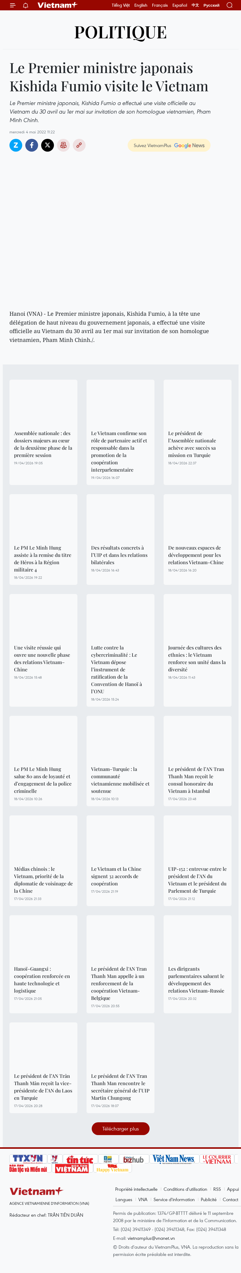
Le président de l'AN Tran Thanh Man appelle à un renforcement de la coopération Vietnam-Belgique (119, 983)
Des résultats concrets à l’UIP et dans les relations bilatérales (119, 554)
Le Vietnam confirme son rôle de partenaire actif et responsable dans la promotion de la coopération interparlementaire (119, 451)
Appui (233, 1189)
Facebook (31, 145)
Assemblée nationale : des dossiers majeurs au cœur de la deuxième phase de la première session (43, 444)
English (140, 5)
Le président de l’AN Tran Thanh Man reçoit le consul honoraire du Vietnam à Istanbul (196, 780)
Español (179, 5)
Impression (63, 145)
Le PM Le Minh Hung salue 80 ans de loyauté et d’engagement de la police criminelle (43, 780)
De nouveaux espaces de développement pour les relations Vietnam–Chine (196, 554)
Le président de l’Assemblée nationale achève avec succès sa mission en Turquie (192, 444)
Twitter (47, 145)
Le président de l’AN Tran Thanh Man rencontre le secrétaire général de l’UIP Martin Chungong (120, 1087)
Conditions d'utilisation (185, 1189)
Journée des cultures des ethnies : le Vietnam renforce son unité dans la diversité (197, 658)
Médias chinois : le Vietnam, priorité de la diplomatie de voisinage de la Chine (43, 880)
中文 (195, 5)
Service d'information (174, 1199)
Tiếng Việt (121, 5)
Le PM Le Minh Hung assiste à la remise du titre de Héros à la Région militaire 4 (42, 558)
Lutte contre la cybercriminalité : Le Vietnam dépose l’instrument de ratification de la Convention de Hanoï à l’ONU (116, 669)
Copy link (79, 145)
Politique (120, 31)
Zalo (15, 145)
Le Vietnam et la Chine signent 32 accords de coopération (116, 876)
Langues (123, 1199)
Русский (212, 5)
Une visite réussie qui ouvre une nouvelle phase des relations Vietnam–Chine (42, 658)
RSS (217, 1189)
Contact (230, 1199)
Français (160, 5)
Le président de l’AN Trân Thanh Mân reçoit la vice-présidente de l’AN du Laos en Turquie (43, 1087)
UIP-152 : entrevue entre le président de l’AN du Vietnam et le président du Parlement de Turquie (197, 880)
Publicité (209, 1199)
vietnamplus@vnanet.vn (151, 1238)
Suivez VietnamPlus (152, 145)
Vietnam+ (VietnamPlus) (58, 5)
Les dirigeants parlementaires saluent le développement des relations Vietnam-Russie (196, 979)
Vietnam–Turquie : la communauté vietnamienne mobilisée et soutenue (120, 780)
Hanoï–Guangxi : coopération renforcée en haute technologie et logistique (42, 979)
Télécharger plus (120, 1128)
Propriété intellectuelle (136, 1189)
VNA (142, 1199)
